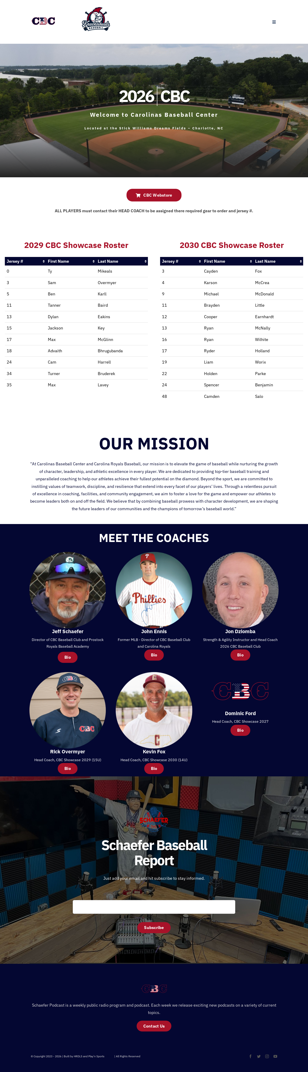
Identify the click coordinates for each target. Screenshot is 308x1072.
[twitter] (259, 1056)
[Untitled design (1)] (96, 7)
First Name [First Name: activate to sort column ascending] (58, 261)
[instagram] (267, 1056)
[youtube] (275, 1056)
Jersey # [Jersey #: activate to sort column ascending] (15, 261)
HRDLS (109, 1056)
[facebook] (250, 1056)
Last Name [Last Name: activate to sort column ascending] (108, 261)
